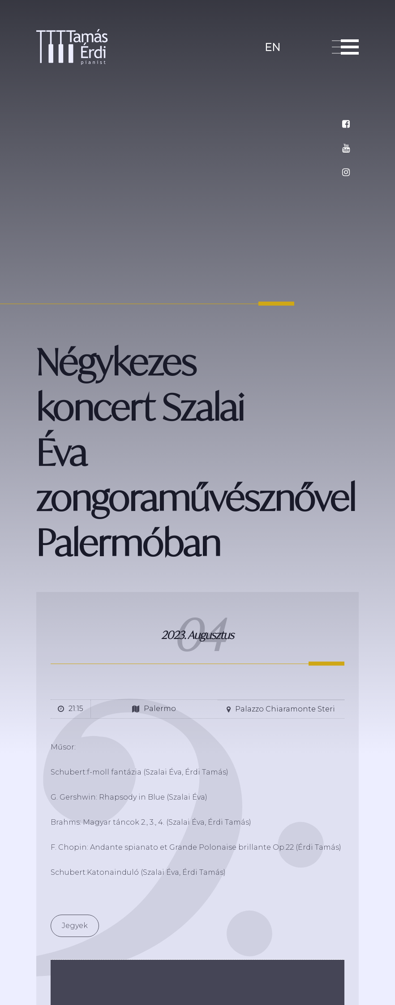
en (272, 46)
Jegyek (75, 925)
